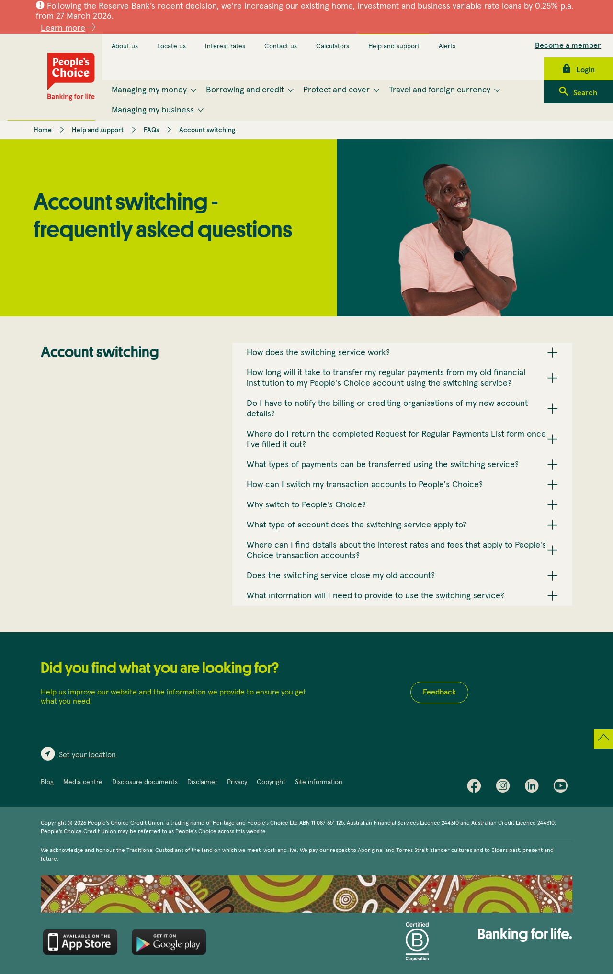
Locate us (171, 46)
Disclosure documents (145, 782)
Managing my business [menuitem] (153, 110)
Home (43, 130)
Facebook (476, 787)
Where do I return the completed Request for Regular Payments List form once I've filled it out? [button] (396, 439)
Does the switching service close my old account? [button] (341, 575)
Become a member (568, 45)
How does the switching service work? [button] (318, 352)
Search (585, 93)
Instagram (505, 787)
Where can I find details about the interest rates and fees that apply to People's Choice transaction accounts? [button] (396, 550)
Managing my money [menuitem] (149, 90)
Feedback (439, 692)
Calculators (332, 46)
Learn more (63, 28)
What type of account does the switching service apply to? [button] (356, 525)
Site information (318, 782)
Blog (47, 782)
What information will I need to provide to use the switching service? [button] (375, 596)
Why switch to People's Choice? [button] (306, 505)
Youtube (562, 787)
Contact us (280, 46)
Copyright (271, 782)
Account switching (207, 130)
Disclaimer (202, 782)
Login (585, 70)
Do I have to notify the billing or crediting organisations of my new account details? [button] (387, 408)
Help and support (394, 46)
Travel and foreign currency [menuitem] (439, 90)
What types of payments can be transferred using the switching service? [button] (383, 464)
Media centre (82, 782)
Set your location (87, 755)
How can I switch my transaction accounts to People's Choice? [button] (365, 485)
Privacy (237, 782)
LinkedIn (534, 787)
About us (125, 46)
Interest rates (225, 46)
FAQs (151, 130)
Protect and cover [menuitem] (336, 90)
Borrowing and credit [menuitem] (245, 90)
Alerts (447, 46)
